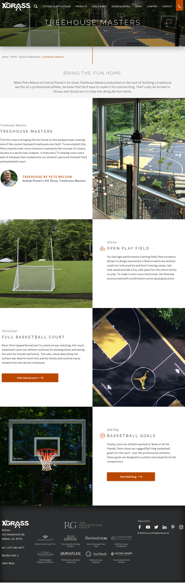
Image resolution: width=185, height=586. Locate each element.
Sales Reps (8, 564)
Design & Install (123, 6)
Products (84, 6)
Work (140, 6)
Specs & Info (101, 6)
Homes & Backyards (29, 56)
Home (5, 56)
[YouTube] (148, 527)
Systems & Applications (60, 6)
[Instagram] (181, 527)
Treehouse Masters (53, 56)
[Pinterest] (173, 527)
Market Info (9, 555)
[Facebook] (140, 527)
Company (153, 6)
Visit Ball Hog (122, 476)
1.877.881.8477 (15, 547)
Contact (167, 6)
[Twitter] (156, 527)
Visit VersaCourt (19, 378)
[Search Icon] (39, 6)
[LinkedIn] (165, 527)
